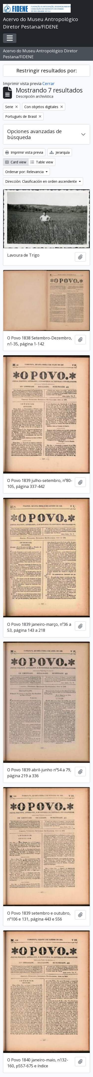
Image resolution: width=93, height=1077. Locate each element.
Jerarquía (60, 152)
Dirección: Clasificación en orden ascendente (41, 181)
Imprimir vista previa (24, 152)
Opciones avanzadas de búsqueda (34, 134)
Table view (42, 162)
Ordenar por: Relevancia (25, 171)
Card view (15, 162)
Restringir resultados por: (46, 70)
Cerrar (48, 83)
